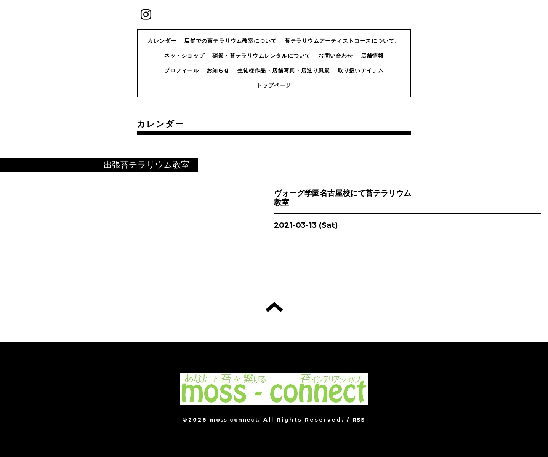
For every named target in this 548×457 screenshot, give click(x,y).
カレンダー (161, 40)
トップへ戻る (274, 307)
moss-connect (234, 419)
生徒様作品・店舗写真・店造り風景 (283, 70)
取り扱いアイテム (361, 70)
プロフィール (181, 70)
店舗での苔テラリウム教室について (230, 40)
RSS (359, 419)
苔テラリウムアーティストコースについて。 (343, 40)
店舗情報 (372, 55)
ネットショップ (184, 55)
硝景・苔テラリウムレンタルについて (261, 55)
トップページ (273, 85)
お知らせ (218, 70)
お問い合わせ (335, 55)
